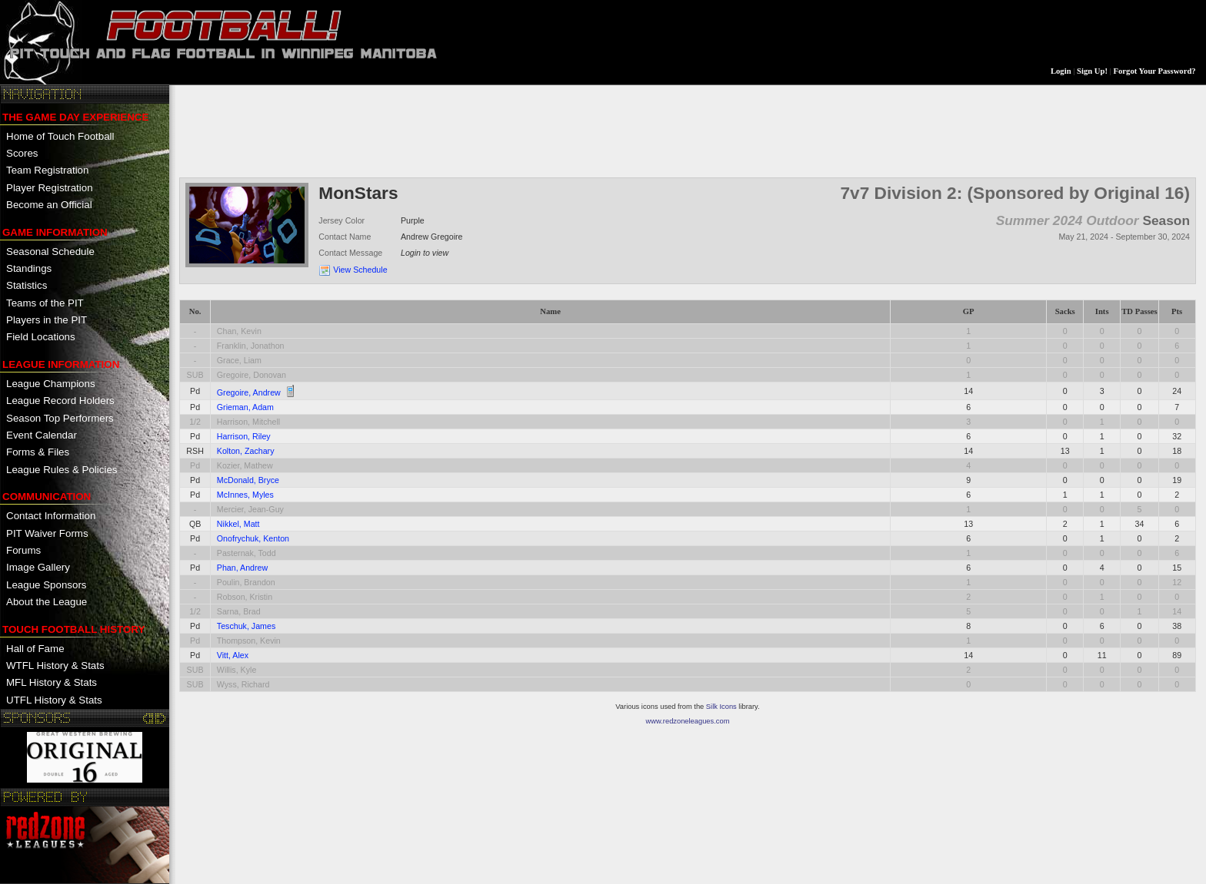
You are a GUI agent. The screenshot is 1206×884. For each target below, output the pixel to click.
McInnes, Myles (245, 494)
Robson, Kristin (244, 596)
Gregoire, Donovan (251, 374)
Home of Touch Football (60, 136)
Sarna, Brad (239, 611)
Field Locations (40, 337)
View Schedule (360, 269)
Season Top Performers (60, 418)
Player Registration (49, 188)
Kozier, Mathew (245, 465)
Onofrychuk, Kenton (253, 538)
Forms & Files (37, 452)
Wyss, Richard (243, 684)
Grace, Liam (239, 360)
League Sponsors (46, 585)
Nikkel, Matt (238, 523)
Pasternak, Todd (246, 553)
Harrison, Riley (244, 436)
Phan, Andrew (242, 567)
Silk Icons (721, 706)
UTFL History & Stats (54, 700)
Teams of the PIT (45, 303)
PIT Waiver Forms (47, 533)
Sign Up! (1092, 71)
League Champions (50, 383)
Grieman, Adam (245, 407)
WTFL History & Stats (55, 665)
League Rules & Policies (61, 469)
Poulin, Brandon (246, 582)
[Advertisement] (459, 129)
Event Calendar (41, 435)
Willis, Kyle (237, 669)
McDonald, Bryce (248, 480)
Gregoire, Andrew (249, 392)
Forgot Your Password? (1155, 71)
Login (1061, 71)
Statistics (26, 285)
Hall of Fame (35, 648)
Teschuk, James (246, 626)
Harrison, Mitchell (248, 421)
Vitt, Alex (232, 655)
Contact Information (50, 515)
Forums (23, 550)
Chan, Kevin (239, 331)
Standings (29, 268)
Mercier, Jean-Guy (250, 509)
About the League (46, 602)
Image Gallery (38, 567)
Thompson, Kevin (249, 640)
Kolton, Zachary (246, 450)
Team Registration (47, 170)
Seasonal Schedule (50, 251)
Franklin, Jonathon (251, 345)
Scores (22, 153)
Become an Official (49, 204)
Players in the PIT (46, 320)
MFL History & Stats (51, 682)
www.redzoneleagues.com (688, 721)
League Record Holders (60, 400)
